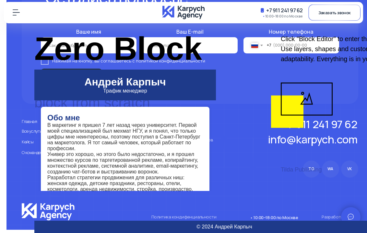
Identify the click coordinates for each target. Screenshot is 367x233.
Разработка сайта (340, 217)
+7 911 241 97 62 (284, 10)
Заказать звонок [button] (334, 13)
